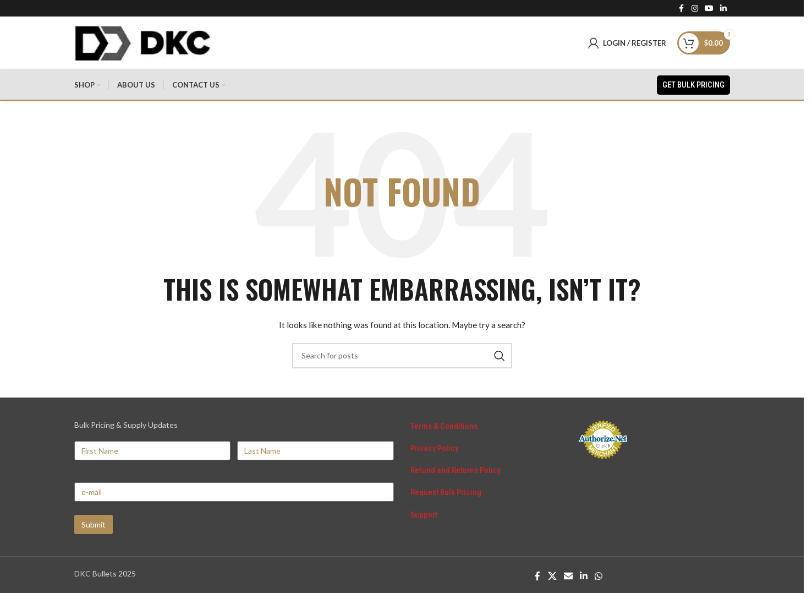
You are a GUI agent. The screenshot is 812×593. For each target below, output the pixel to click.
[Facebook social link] (681, 8)
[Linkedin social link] (723, 8)
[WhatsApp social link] (598, 578)
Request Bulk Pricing (445, 495)
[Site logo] (143, 43)
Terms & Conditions (444, 429)
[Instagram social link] (694, 8)
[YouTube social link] (709, 8)
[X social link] (552, 578)
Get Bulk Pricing (693, 87)
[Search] (402, 358)
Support (423, 518)
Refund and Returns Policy (455, 473)
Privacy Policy (434, 451)
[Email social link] (568, 578)
